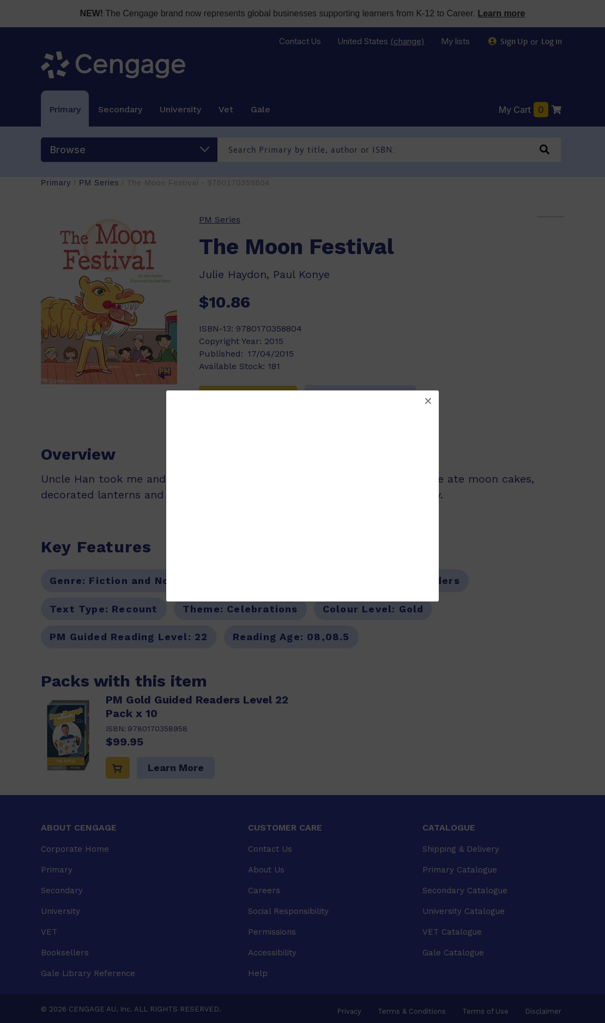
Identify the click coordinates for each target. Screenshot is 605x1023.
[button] (427, 401)
